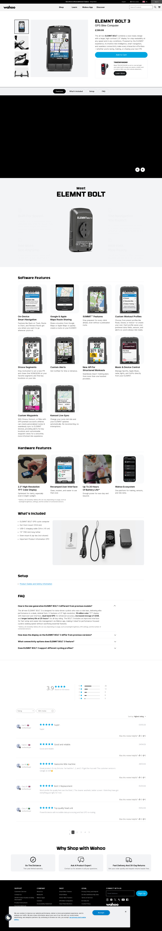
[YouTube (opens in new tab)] (123, 900)
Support (124, 1)
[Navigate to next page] (81, 834)
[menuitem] (61, 7)
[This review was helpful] (139, 736)
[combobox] (140, 7)
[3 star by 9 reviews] (93, 692)
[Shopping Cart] (159, 7)
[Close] (125, 911)
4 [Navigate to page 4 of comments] (85, 832)
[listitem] (33, 862)
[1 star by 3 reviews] (93, 698)
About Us (40, 891)
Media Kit (40, 894)
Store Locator (135, 1)
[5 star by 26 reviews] (93, 686)
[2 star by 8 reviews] (93, 695)
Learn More (120, 73)
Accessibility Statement (44, 904)
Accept (101, 913)
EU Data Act (85, 901)
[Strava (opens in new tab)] (119, 899)
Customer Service (20, 891)
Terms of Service (87, 897)
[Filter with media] (45, 711)
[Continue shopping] (19, 7)
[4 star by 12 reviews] (93, 689)
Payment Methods (20, 906)
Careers (39, 901)
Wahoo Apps (41, 897)
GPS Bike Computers (66, 901)
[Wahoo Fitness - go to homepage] (112, 904)
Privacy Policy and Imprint (90, 891)
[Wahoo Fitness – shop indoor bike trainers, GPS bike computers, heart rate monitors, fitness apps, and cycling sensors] (9, 7)
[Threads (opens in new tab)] (107, 899)
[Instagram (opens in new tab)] (111, 899)
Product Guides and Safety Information (36, 584)
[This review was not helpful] (143, 736)
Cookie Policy (86, 904)
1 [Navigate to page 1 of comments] (72, 832)
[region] (69, 916)
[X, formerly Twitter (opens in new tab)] (115, 900)
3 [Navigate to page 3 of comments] (81, 832)
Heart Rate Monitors (65, 904)
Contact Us (18, 894)
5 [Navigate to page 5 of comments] (89, 832)
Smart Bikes (63, 894)
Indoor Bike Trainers (65, 897)
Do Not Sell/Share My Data (90, 894)
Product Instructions (20, 903)
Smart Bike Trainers (65, 891)
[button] (146, 2)
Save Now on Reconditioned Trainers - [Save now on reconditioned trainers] (81, 2)
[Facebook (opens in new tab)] (127, 900)
